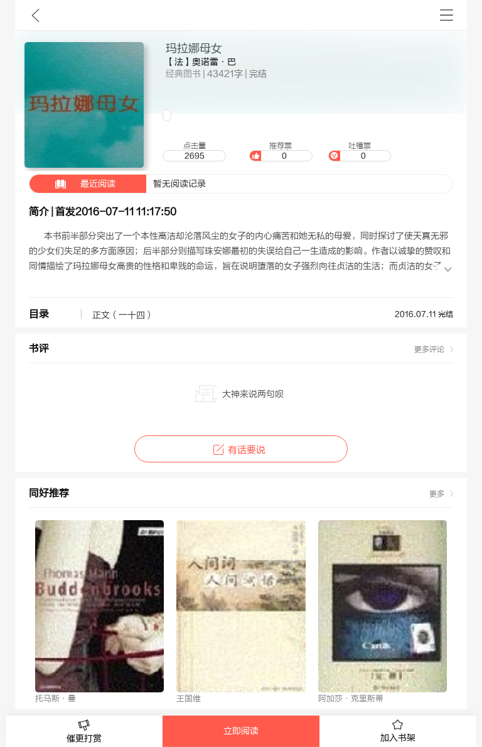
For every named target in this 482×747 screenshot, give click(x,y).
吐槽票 (359, 151)
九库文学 (35, 15)
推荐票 (280, 151)
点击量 (194, 151)
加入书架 (397, 731)
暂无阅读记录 (117, 184)
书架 (446, 15)
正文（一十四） (123, 315)
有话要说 (241, 450)
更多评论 (429, 349)
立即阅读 (241, 731)
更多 (436, 493)
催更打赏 (84, 731)
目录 (39, 314)
